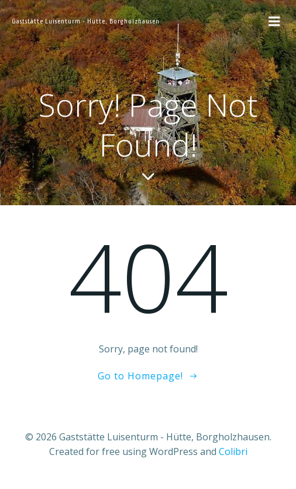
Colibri (233, 451)
